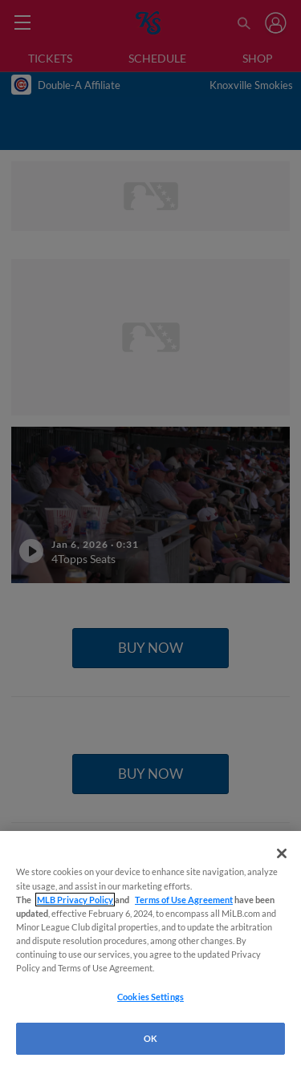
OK (150, 1038)
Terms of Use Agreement (184, 899)
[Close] (281, 853)
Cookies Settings (150, 996)
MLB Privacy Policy (75, 899)
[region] (150, 948)
